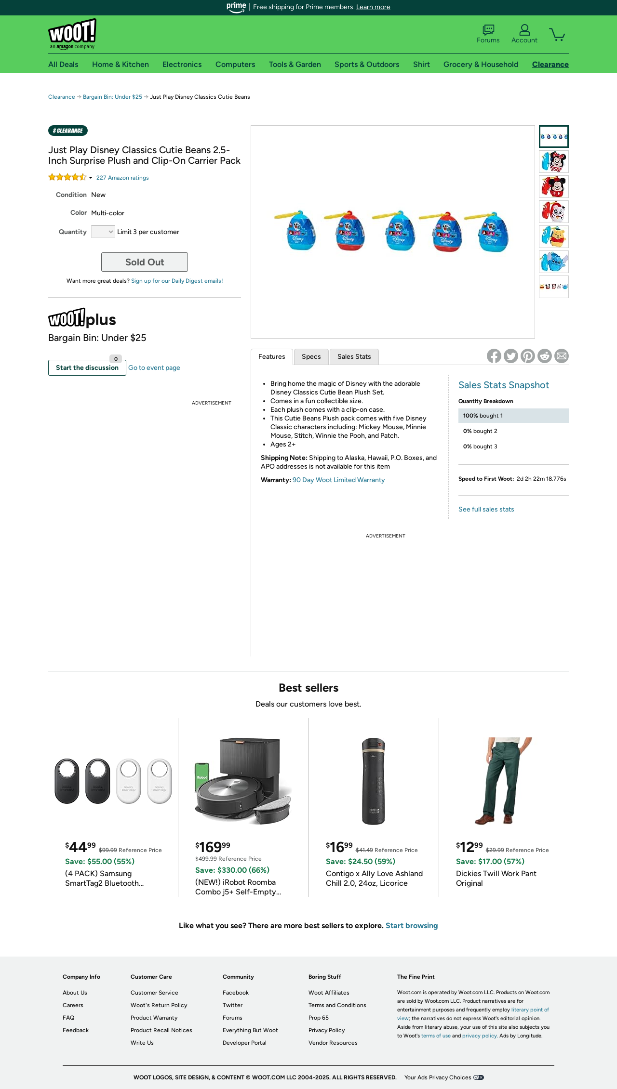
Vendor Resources (333, 1042)
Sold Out (144, 262)
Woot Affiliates (328, 992)
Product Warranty (154, 1017)
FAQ (68, 1017)
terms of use (436, 1036)
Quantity (73, 232)
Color (78, 213)
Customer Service (154, 992)
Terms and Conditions (337, 1005)
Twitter (232, 1005)
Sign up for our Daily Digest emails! (177, 280)
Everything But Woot (250, 1030)
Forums (488, 34)
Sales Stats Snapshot (504, 385)
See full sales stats (486, 509)
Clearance (61, 96)
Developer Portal (245, 1042)
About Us (75, 992)
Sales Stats (354, 357)
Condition (71, 195)
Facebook (236, 992)
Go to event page (154, 368)
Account (524, 34)
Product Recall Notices (161, 1030)
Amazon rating (122, 177)
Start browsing (412, 925)
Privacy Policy (326, 1030)
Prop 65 (318, 1017)
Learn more (373, 7)
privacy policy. (480, 1036)
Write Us (142, 1042)
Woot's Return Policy (159, 1005)
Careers (73, 1005)
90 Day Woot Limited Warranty (339, 480)
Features (271, 357)
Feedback (76, 1030)
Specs (311, 357)
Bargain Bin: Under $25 (112, 96)
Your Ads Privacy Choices (437, 1077)
